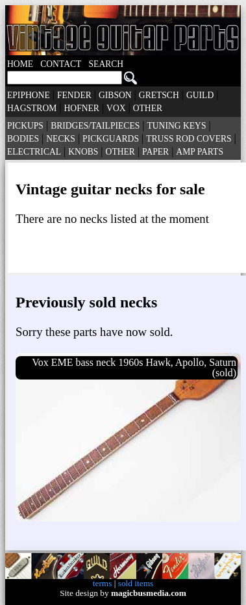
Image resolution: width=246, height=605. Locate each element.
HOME (20, 64)
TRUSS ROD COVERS (188, 139)
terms (102, 583)
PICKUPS (25, 126)
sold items (135, 583)
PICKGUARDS (110, 139)
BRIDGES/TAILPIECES (95, 126)
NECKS (60, 139)
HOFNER (81, 108)
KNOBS (83, 152)
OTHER (147, 108)
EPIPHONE (28, 95)
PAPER (155, 152)
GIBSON (115, 95)
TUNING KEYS (176, 126)
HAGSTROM (31, 108)
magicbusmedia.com (148, 593)
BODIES (23, 139)
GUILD (200, 95)
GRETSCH (159, 95)
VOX (115, 108)
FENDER (74, 95)
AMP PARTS (199, 152)
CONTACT (60, 64)
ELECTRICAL (34, 152)
